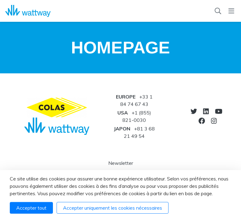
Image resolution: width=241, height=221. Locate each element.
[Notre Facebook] (201, 121)
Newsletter (120, 163)
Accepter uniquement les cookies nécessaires (112, 208)
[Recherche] (218, 11)
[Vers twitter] (194, 111)
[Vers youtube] (218, 111)
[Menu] (231, 11)
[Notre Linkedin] (206, 111)
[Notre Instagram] (214, 121)
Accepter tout (31, 208)
